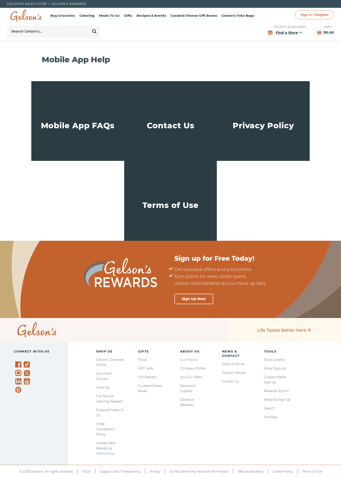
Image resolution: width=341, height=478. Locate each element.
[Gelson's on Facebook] (19, 364)
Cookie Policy (283, 471)
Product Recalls (234, 373)
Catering (87, 15)
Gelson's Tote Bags (237, 15)
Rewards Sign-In (276, 391)
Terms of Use (312, 471)
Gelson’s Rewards (69, 4)
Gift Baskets (147, 377)
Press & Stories (233, 364)
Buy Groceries (62, 15)
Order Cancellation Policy (105, 429)
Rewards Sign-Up (277, 400)
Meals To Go (109, 15)
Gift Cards (145, 368)
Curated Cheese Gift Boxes (193, 15)
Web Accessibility (250, 471)
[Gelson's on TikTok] (27, 365)
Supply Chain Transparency (120, 471)
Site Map (270, 417)
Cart (328, 26)
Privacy (155, 471)
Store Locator (274, 360)
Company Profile (193, 368)
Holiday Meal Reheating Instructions (105, 448)
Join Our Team (191, 377)
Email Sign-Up (275, 368)
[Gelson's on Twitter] (27, 373)
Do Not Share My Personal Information (199, 471)
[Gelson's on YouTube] (27, 382)
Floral (142, 360)
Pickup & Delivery (290, 26)
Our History (189, 360)
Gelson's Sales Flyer (27, 4)
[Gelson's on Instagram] (19, 373)
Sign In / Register (315, 15)
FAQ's (86, 471)
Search (269, 408)
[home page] (25, 16)
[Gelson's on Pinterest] (19, 390)
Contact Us (230, 381)
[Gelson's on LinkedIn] (19, 381)
